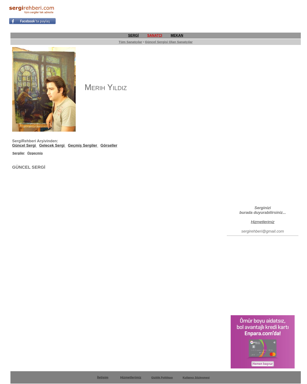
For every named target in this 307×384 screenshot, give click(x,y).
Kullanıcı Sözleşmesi (196, 377)
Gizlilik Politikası (162, 377)
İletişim (102, 377)
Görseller (108, 145)
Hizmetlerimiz (263, 222)
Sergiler (18, 153)
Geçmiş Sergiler (83, 145)
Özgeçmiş (35, 153)
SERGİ (133, 35)
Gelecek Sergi (52, 145)
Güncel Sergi (24, 145)
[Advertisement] (220, 14)
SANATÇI (154, 35)
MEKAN (177, 35)
